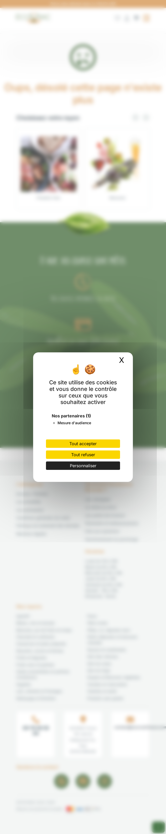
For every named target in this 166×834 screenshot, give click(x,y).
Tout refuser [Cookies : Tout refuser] (83, 454)
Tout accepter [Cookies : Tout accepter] (83, 443)
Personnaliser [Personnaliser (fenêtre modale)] (83, 465)
